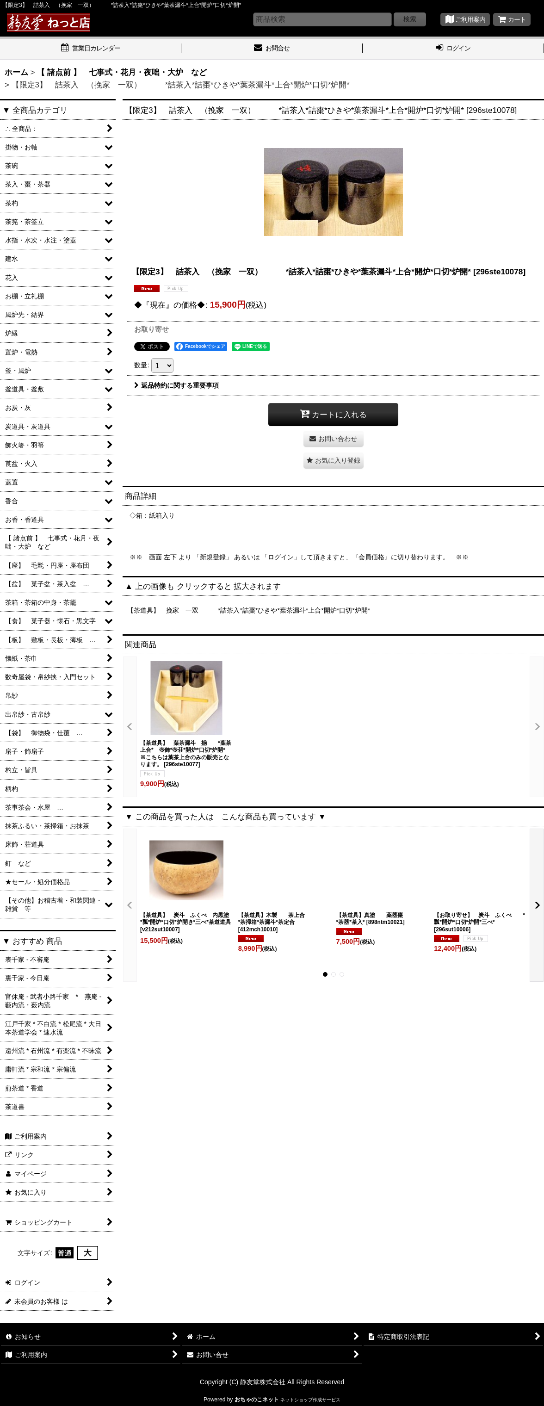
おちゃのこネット (257, 1399)
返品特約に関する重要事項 (176, 385)
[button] (333, 460)
